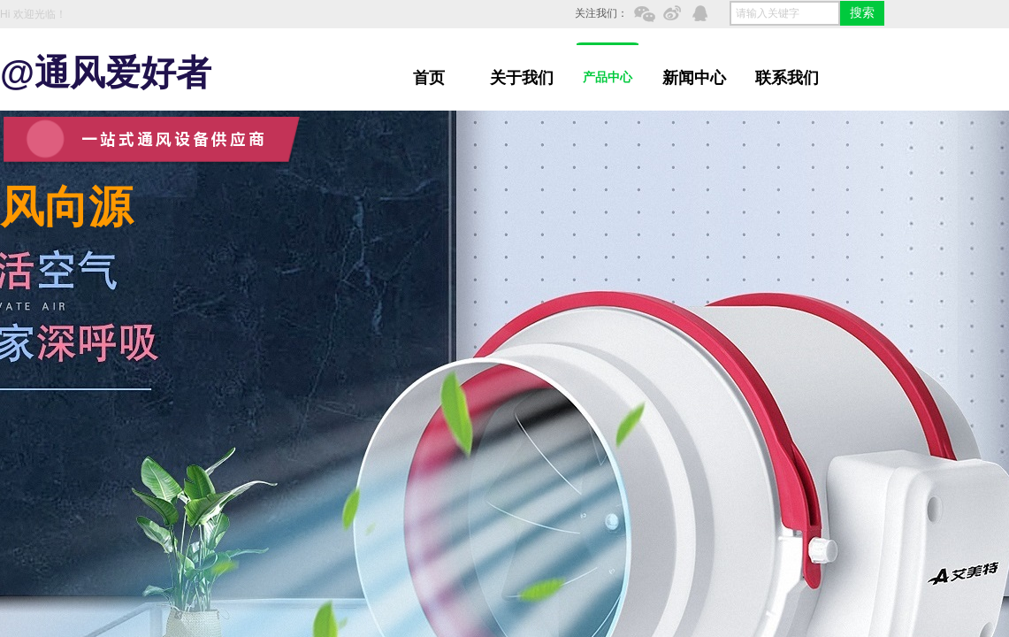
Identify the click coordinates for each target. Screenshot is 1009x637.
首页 (429, 78)
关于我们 (522, 78)
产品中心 (607, 77)
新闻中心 (694, 78)
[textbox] (785, 13)
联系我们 (787, 78)
